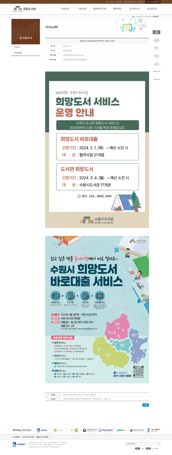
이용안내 (65, 8)
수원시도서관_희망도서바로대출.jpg (75, 59)
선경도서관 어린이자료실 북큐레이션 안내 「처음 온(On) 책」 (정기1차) (87, 399)
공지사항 (17, 47)
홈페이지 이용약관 (42, 437)
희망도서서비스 (156, 47)
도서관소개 (152, 8)
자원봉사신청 (156, 71)
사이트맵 (140, 1)
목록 (145, 405)
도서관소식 (134, 8)
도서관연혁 (16, 437)
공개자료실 (18, 53)
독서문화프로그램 (156, 56)
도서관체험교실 (156, 64)
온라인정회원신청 (129, 1)
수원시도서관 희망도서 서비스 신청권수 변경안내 (79, 395)
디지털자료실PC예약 (156, 40)
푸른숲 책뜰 (156, 79)
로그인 (112, 1)
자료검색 (82, 8)
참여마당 (117, 8)
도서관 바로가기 (131, 444)
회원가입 (119, 1)
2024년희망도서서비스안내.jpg (73, 55)
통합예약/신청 (99, 8)
